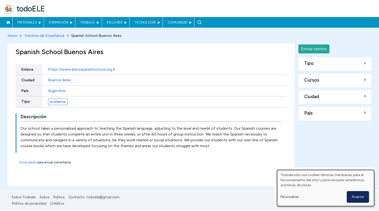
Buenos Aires (59, 80)
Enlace (27, 69)
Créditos (57, 203)
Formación (58, 22)
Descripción (33, 117)
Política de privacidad (29, 203)
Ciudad (27, 80)
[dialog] (325, 188)
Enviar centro (314, 48)
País (25, 90)
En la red (115, 22)
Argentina (56, 90)
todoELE (31, 8)
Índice (44, 197)
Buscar (199, 22)
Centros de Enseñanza (44, 35)
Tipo (25, 101)
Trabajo (87, 22)
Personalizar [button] (289, 197)
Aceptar (358, 197)
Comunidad (177, 22)
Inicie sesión (28, 162)
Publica (59, 197)
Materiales (27, 22)
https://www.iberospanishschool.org (81, 69)
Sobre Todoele (24, 197)
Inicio (8, 22)
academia (58, 102)
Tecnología (145, 22)
